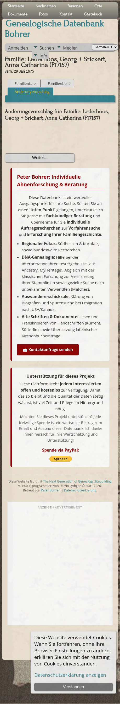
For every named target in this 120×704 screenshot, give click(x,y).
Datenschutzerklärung (80, 490)
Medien (70, 48)
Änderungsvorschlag (29, 91)
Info (43, 56)
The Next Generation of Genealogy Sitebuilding (77, 481)
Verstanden (73, 687)
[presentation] (44, 137)
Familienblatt (56, 83)
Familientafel (23, 83)
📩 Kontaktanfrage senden (48, 349)
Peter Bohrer (50, 490)
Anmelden (18, 48)
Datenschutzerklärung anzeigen (70, 674)
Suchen (46, 48)
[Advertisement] (54, 566)
